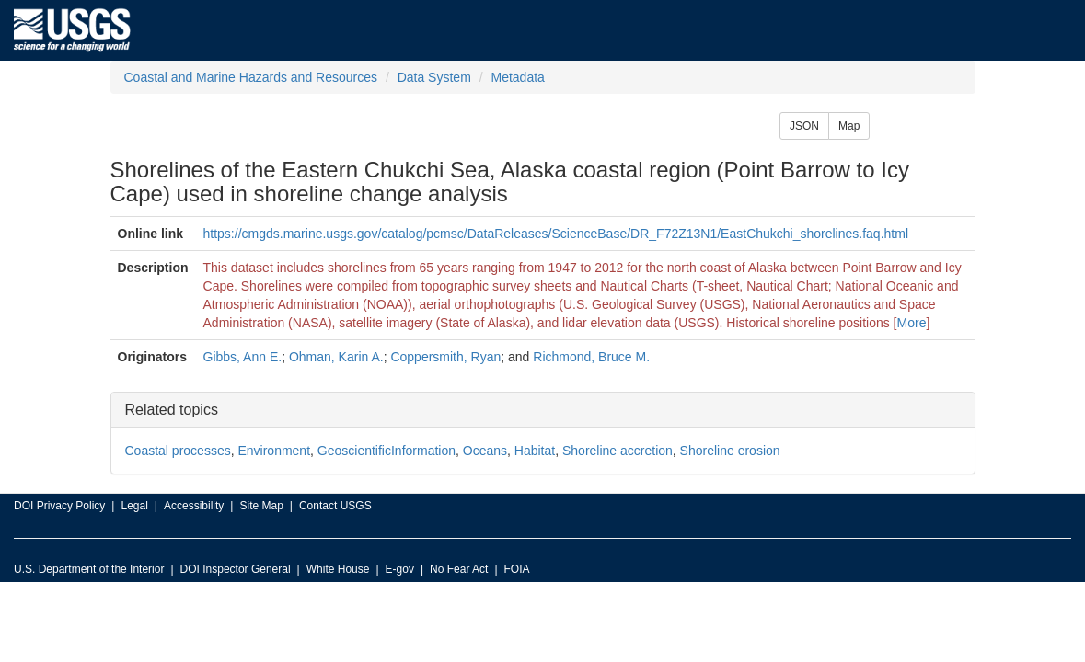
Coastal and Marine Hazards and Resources (250, 77)
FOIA (517, 569)
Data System (434, 77)
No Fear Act (459, 569)
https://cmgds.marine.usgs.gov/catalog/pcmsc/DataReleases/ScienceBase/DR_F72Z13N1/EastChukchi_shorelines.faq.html (555, 233)
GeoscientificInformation (386, 450)
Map (849, 126)
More (912, 322)
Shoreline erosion (730, 450)
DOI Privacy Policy (59, 505)
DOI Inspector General (235, 569)
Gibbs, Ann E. (243, 356)
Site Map (261, 505)
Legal (134, 505)
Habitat (534, 450)
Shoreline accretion (617, 450)
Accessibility (194, 505)
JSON (804, 126)
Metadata (517, 77)
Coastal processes (178, 450)
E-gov (400, 569)
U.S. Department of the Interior (89, 569)
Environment (273, 450)
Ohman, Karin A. (336, 356)
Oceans (485, 450)
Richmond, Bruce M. (591, 356)
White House (338, 569)
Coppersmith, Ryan (445, 356)
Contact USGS (335, 505)
